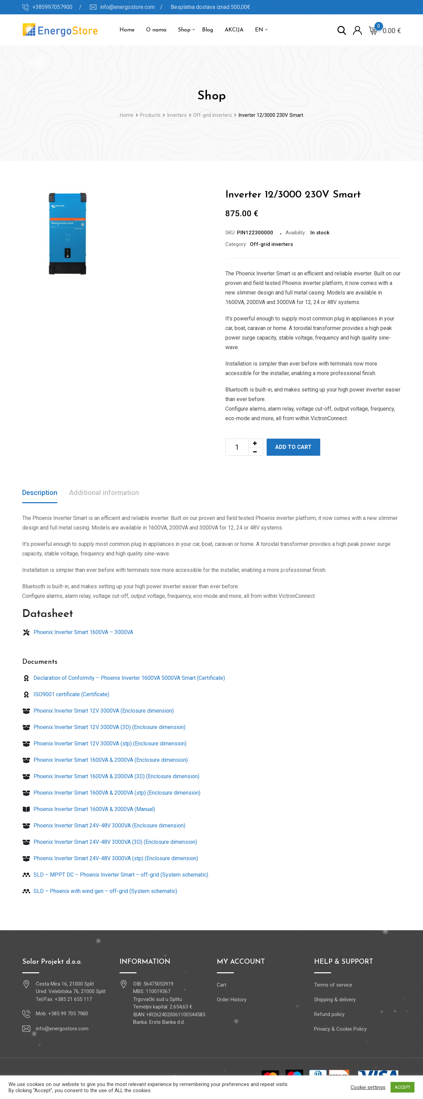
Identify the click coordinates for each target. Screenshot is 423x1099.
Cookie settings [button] (368, 1087)
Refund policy (329, 1014)
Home (127, 30)
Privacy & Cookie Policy (340, 1029)
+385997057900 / (57, 7)
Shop (184, 30)
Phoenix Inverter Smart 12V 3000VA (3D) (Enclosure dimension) (103, 727)
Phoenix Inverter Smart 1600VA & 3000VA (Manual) (88, 809)
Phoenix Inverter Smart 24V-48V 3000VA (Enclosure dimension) (103, 825)
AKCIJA (234, 30)
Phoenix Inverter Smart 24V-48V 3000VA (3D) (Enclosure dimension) (109, 842)
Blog (207, 30)
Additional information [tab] (104, 493)
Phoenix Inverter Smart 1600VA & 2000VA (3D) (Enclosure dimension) (110, 776)
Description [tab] (39, 493)
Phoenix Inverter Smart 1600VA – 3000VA (77, 632)
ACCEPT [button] (402, 1087)
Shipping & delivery (335, 1000)
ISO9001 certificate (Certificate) (65, 694)
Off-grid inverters (271, 244)
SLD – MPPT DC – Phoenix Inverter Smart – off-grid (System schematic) (115, 874)
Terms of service (333, 985)
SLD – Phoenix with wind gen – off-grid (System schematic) (99, 891)
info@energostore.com (62, 1029)
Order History (231, 1000)
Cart (221, 985)
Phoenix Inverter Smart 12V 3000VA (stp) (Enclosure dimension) (104, 743)
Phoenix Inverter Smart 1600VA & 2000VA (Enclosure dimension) (105, 760)
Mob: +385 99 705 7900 (62, 1014)
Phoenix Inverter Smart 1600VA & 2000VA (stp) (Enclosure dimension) (111, 792)
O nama (156, 30)
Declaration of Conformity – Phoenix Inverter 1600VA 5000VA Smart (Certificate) (123, 678)
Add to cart (293, 447)
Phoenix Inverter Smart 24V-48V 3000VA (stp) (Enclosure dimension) (110, 858)
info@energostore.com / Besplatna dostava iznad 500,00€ (175, 7)
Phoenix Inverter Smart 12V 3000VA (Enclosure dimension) (98, 711)
